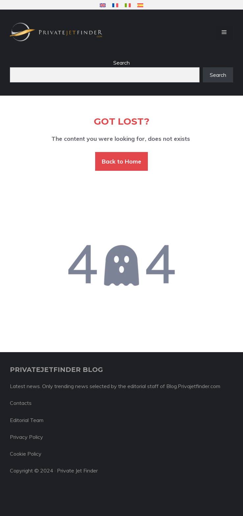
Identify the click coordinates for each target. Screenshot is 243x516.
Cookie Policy (25, 453)
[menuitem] (102, 5)
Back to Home (121, 161)
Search (121, 62)
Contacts (21, 403)
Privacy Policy (26, 437)
